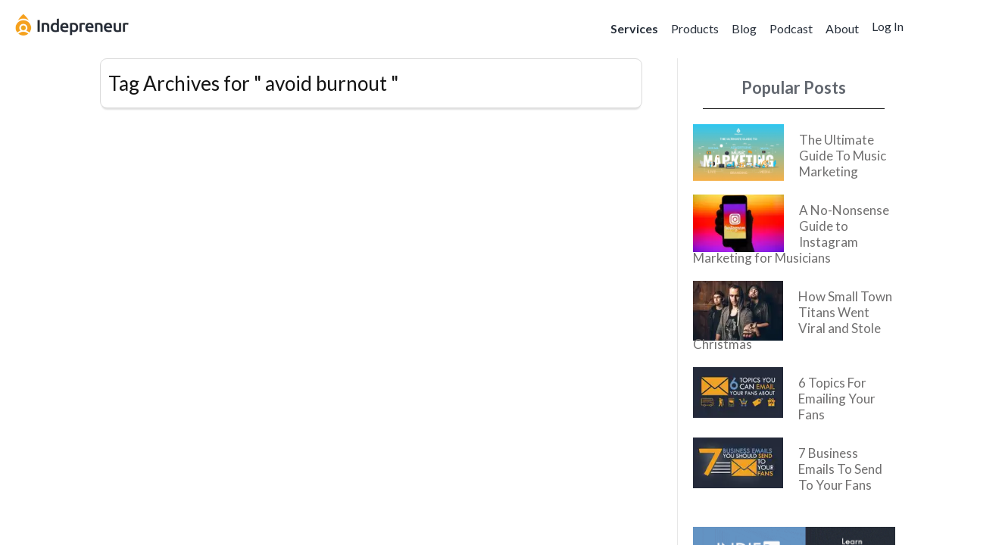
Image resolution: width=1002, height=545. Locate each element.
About (842, 28)
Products (695, 28)
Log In (888, 26)
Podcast (791, 28)
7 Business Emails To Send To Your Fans (840, 469)
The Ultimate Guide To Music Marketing (842, 155)
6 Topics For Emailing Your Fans (837, 398)
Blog (744, 28)
